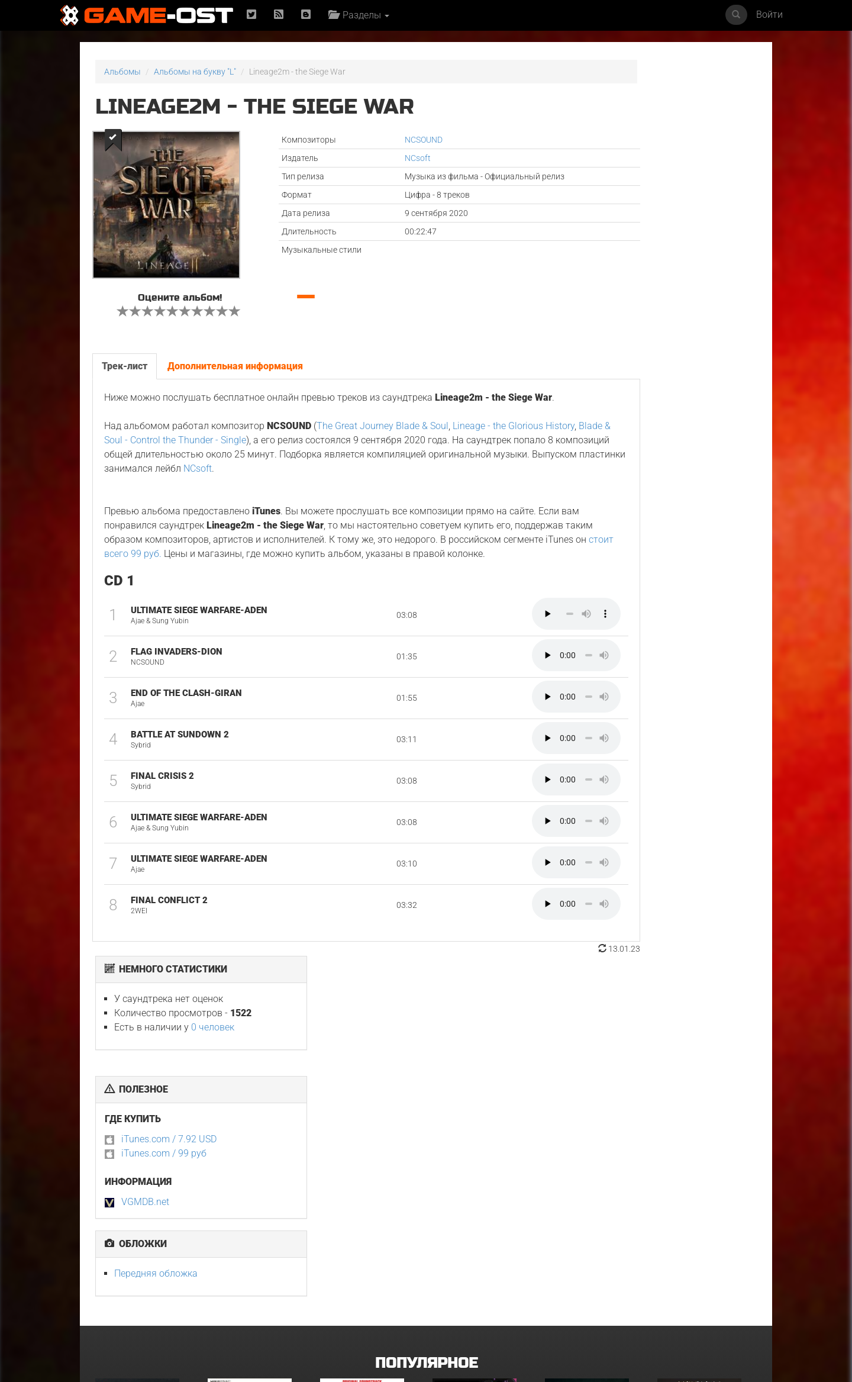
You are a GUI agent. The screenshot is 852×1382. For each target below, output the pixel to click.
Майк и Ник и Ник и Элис (366, 1152)
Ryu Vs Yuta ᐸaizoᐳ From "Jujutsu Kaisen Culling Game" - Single (480, 1159)
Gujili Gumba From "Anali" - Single (482, 1273)
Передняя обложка (605, 377)
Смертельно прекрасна (590, 1152)
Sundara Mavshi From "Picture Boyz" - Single (700, 1273)
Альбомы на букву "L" (195, 71)
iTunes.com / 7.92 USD (618, 243)
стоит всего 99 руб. (396, 576)
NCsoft (359, 158)
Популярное (426, 1043)
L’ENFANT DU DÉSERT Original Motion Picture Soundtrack (255, 1159)
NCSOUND (364, 139)
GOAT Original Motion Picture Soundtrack (136, 1273)
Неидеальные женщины (703, 1152)
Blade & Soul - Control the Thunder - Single (261, 449)
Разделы (363, 15)
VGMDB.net (595, 305)
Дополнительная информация (234, 360)
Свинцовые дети (352, 1269)
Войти (769, 14)
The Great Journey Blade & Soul (381, 434)
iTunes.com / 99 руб (613, 257)
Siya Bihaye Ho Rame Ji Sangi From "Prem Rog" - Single (590, 1277)
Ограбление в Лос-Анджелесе (243, 1273)
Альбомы (122, 71)
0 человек (662, 131)
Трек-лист (123, 360)
